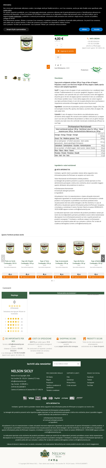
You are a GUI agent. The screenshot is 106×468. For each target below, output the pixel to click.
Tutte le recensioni (93, 294)
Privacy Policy (71, 383)
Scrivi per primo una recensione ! (66, 293)
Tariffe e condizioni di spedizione (53, 386)
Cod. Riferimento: (60, 68)
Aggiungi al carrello (65, 51)
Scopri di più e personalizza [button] (16, 29)
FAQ (68, 377)
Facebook (90, 377)
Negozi (48, 380)
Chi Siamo (49, 377)
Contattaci (70, 380)
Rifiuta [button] (84, 29)
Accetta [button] (96, 29)
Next (103, 258)
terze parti (35, 12)
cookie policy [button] (7, 10)
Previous (3, 258)
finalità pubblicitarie (15, 16)
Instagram (90, 383)
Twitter (89, 380)
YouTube (90, 385)
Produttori (49, 383)
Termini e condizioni (52, 390)
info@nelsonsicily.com (16, 344)
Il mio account (71, 385)
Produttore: (85, 70)
